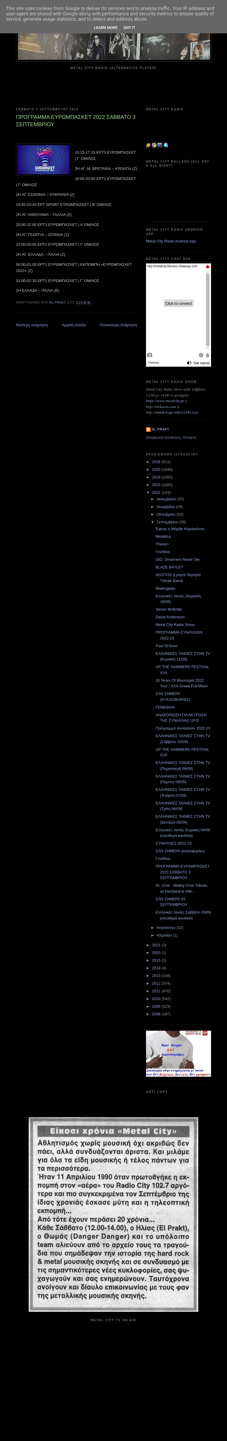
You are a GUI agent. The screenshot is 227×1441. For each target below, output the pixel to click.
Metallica (163, 536)
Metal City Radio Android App (171, 241)
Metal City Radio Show (174, 624)
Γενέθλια (162, 552)
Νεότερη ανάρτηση (32, 325)
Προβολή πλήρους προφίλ (171, 438)
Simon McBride (168, 609)
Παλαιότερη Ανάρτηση (118, 325)
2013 (157, 975)
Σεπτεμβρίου (168, 522)
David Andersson (169, 617)
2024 (157, 477)
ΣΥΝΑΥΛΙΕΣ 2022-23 (173, 843)
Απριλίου (165, 935)
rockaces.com (165, 406)
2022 (157, 492)
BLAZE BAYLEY (169, 567)
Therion (161, 544)
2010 (157, 998)
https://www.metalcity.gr (165, 401)
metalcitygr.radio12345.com (177, 412)
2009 (157, 1006)
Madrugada (165, 588)
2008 (157, 1014)
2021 (157, 945)
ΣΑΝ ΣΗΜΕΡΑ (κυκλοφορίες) (180, 851)
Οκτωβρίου (166, 514)
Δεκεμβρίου (167, 499)
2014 (157, 968)
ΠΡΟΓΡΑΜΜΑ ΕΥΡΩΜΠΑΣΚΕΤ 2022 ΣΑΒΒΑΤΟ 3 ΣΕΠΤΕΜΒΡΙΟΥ (182, 872)
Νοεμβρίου (166, 506)
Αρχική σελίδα (74, 325)
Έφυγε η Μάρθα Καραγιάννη (179, 529)
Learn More (106, 27)
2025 (157, 469)
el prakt (160, 429)
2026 (157, 462)
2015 (157, 960)
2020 (157, 952)
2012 (157, 983)
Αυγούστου (167, 927)
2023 (157, 485)
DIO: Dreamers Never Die (177, 559)
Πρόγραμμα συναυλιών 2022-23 (182, 728)
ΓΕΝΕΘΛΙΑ (165, 707)
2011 (157, 991)
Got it (129, 27)
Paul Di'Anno (166, 646)
